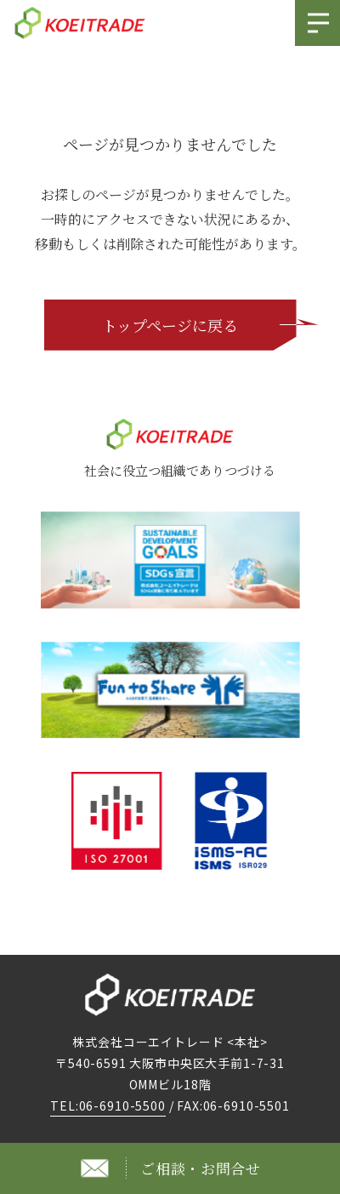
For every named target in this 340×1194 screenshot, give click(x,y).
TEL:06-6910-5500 (107, 1105)
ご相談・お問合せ (200, 1168)
